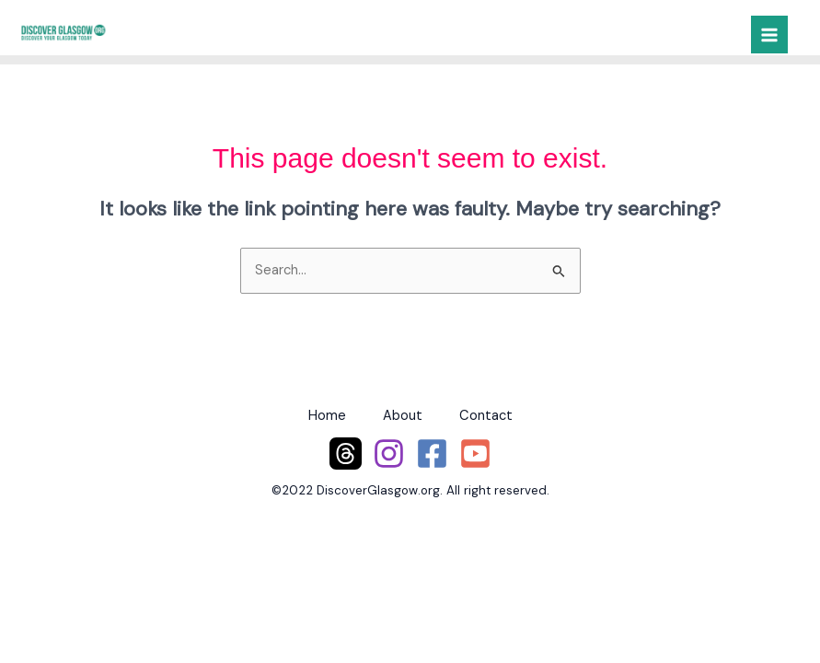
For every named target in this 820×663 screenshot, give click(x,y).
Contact (486, 416)
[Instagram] (389, 453)
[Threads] (345, 453)
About (402, 416)
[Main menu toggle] (769, 34)
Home (327, 416)
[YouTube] (475, 453)
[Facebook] (432, 453)
